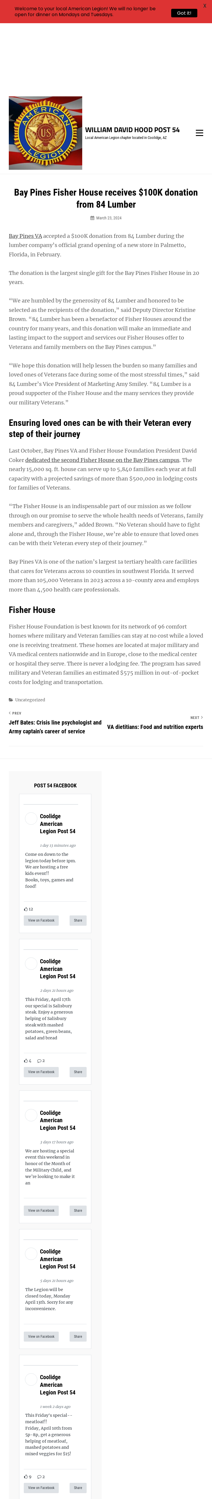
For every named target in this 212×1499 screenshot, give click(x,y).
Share (78, 852)
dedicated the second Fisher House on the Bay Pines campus (102, 391)
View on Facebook (41, 852)
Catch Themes (125, 1485)
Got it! (184, 13)
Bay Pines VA (25, 167)
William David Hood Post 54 (132, 61)
